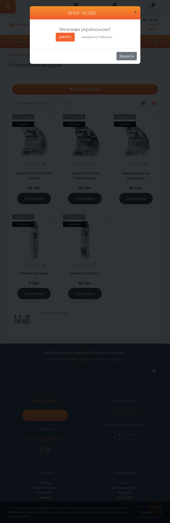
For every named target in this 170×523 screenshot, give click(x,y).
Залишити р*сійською (96, 37)
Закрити (126, 56)
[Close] (135, 12)
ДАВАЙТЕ (65, 37)
